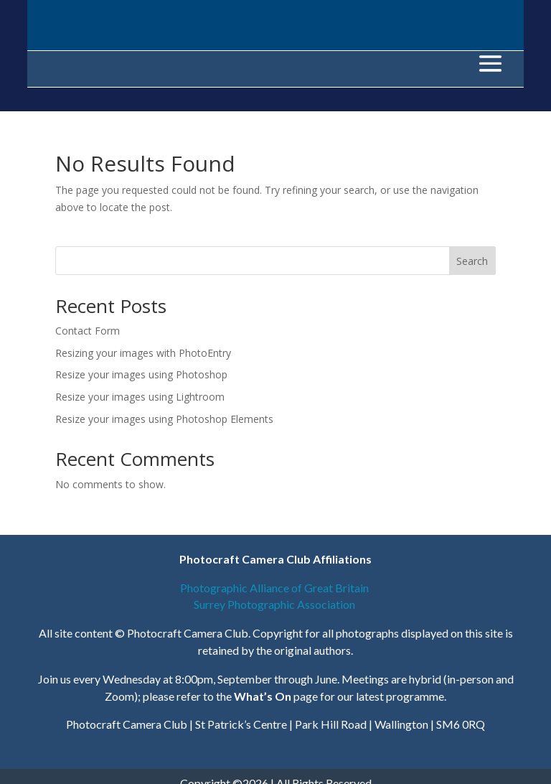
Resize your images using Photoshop (141, 374)
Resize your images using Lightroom (140, 396)
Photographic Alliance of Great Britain (275, 587)
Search (472, 261)
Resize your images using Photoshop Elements (164, 419)
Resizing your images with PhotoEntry (143, 353)
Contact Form (87, 330)
